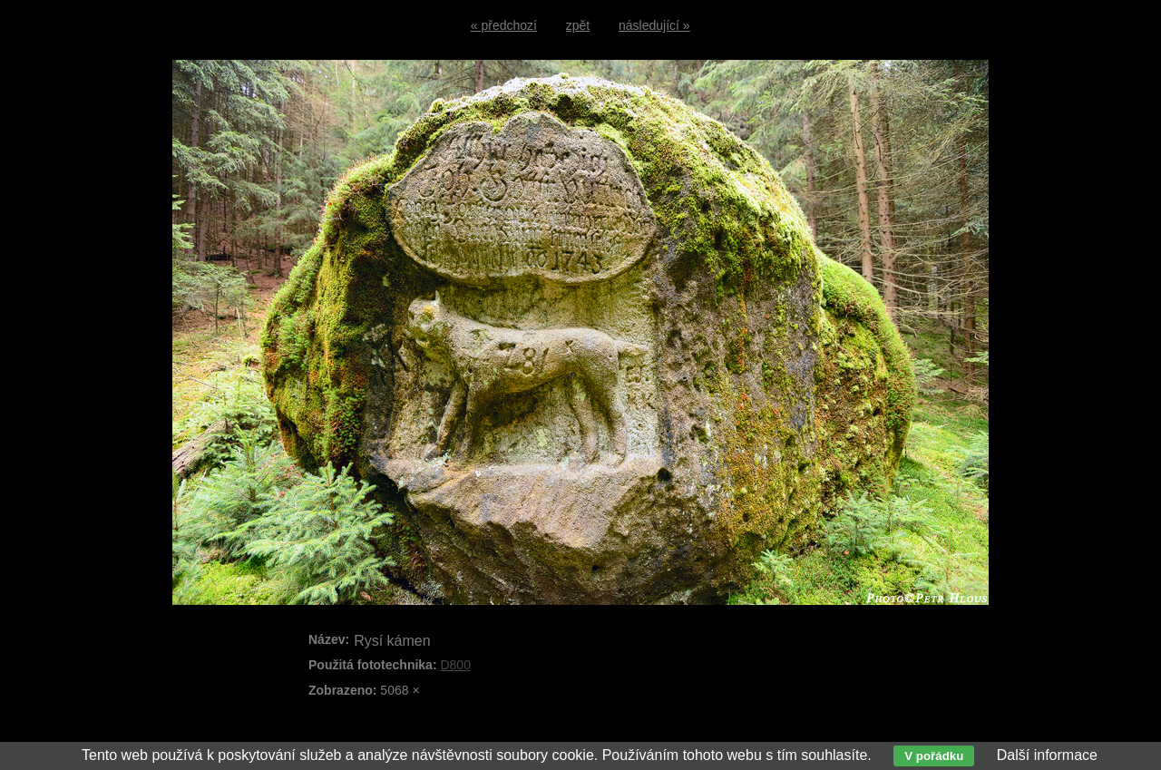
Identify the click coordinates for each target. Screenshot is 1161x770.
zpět (578, 25)
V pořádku (933, 756)
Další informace (1047, 755)
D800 (455, 665)
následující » (654, 25)
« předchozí (504, 25)
